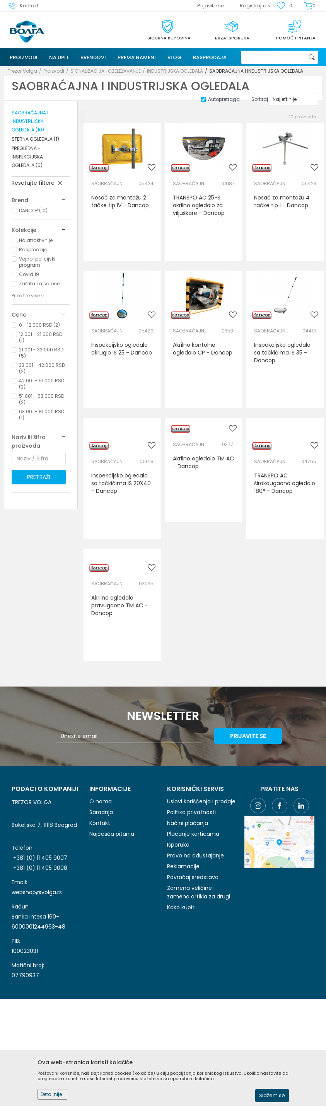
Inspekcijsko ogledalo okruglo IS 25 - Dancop (121, 348)
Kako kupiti (181, 907)
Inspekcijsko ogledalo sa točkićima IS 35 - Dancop (282, 352)
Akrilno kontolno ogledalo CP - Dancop (202, 348)
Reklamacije (183, 866)
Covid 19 (29, 274)
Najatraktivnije (36, 240)
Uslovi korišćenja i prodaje (201, 801)
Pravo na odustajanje (195, 855)
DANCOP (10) (33, 210)
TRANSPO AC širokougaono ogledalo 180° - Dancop (284, 483)
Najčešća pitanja (111, 834)
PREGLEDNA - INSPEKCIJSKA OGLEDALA (27, 157)
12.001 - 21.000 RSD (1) (40, 337)
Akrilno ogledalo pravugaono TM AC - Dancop (119, 605)
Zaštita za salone (39, 283)
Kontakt (99, 823)
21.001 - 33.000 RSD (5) (41, 352)
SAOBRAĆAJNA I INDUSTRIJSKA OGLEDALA (30, 121)
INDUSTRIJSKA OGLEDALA (175, 71)
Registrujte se (257, 5)
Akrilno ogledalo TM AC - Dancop (203, 462)
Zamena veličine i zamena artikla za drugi (198, 892)
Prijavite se (248, 736)
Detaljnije (51, 1094)
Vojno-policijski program (37, 262)
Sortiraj (259, 99)
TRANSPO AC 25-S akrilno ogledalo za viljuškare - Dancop (199, 205)
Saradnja (101, 812)
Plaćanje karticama (193, 834)
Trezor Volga (22, 71)
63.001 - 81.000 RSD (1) (41, 414)
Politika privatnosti (191, 812)
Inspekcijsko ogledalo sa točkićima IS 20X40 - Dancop (121, 483)
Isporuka (178, 845)
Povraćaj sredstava (192, 877)
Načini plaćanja (187, 823)
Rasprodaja (33, 249)
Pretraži (38, 477)
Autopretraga (224, 99)
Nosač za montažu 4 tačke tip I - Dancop (282, 201)
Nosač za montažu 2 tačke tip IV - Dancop (120, 201)
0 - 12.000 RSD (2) (39, 325)
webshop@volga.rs (37, 892)
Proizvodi (53, 71)
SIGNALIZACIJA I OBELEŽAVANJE (105, 71)
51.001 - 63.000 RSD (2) (41, 399)
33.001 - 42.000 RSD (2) (42, 368)
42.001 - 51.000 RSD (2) (41, 383)
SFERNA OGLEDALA (35, 139)
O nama (100, 801)
